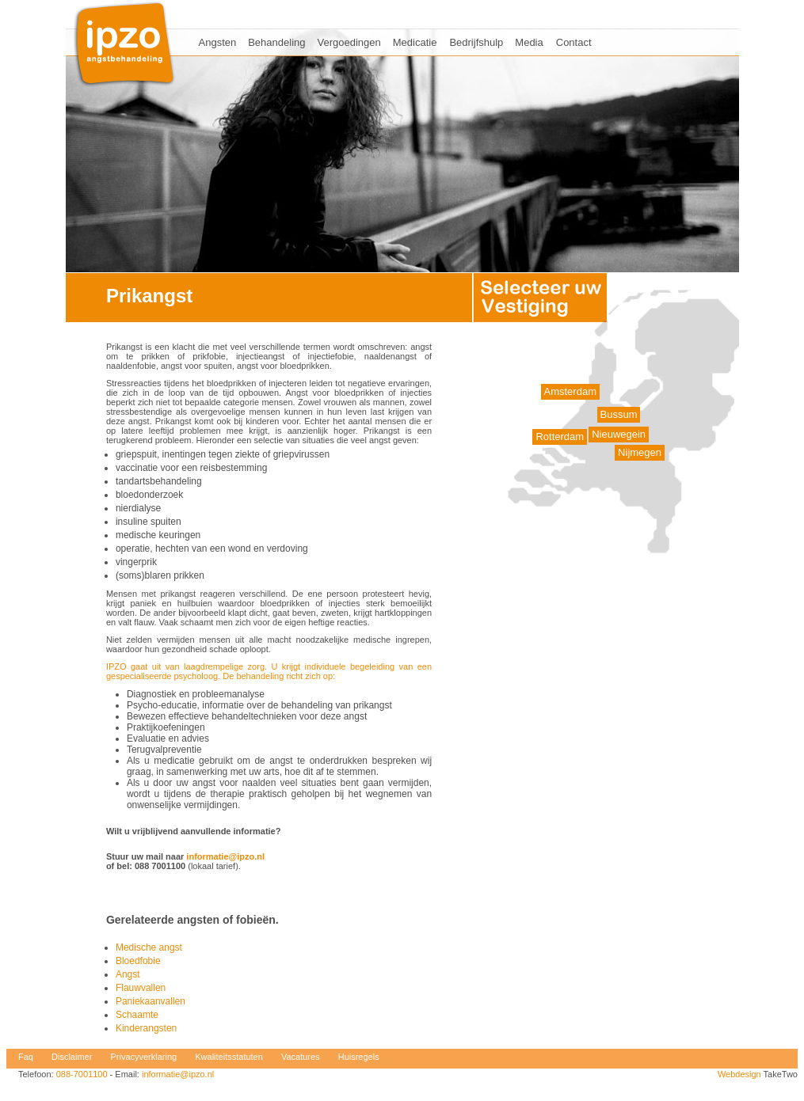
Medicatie (415, 42)
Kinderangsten (146, 1028)
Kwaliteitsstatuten (229, 1056)
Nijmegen (639, 452)
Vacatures (300, 1056)
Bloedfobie (138, 960)
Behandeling (276, 42)
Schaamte (137, 1014)
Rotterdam (559, 436)
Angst (128, 974)
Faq (25, 1056)
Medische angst (149, 947)
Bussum (619, 414)
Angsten (218, 42)
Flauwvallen (141, 987)
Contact (574, 42)
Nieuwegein (619, 434)
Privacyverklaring (143, 1056)
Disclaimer (71, 1056)
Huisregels (358, 1056)
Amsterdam (570, 391)
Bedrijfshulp (476, 42)
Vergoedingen (349, 42)
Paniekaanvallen (150, 1001)
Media (529, 42)
